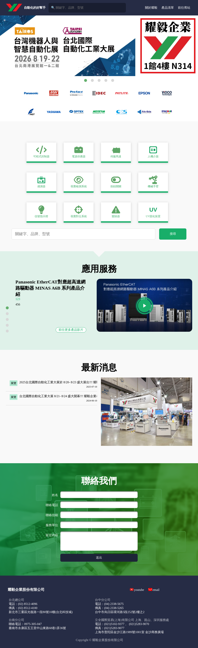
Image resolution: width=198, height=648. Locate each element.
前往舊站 (184, 7)
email (156, 589)
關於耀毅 (151, 7)
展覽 (13, 383)
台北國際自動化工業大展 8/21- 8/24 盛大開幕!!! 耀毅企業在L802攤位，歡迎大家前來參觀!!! (81, 396)
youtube (139, 589)
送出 (99, 557)
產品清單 (167, 7)
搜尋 (173, 233)
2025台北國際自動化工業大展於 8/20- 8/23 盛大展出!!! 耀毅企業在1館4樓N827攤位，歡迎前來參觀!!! (87, 382)
